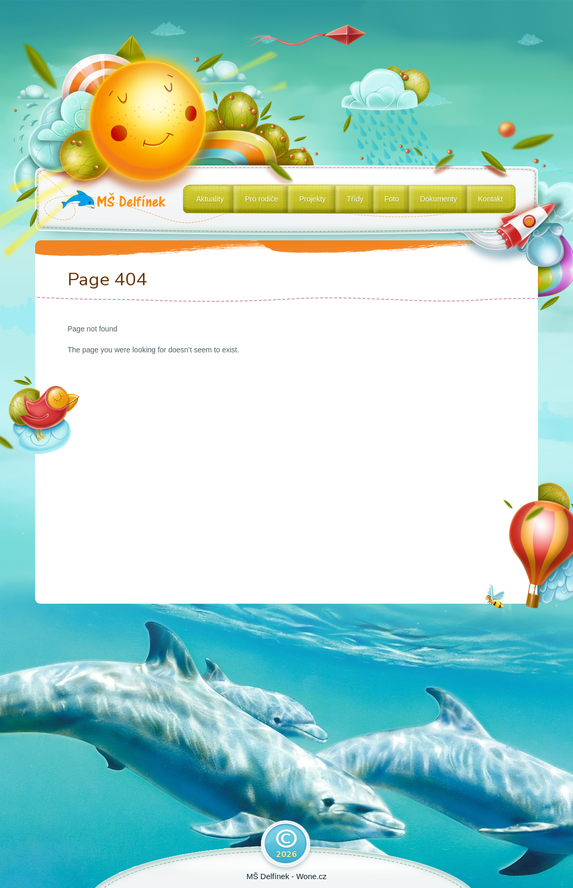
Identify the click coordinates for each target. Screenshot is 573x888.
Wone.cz (311, 876)
